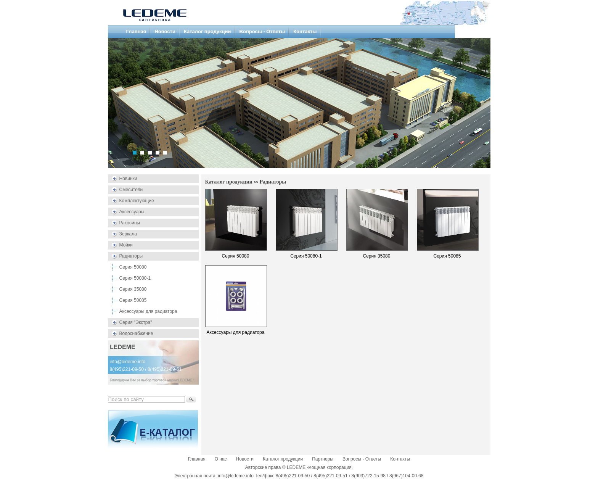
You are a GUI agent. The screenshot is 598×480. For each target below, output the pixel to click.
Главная (136, 31)
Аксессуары (132, 211)
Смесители (131, 189)
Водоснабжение (136, 333)
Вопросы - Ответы (262, 31)
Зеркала (128, 234)
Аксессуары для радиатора (148, 311)
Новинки (128, 178)
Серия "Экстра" (135, 322)
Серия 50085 (133, 300)
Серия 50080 (133, 267)
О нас (221, 459)
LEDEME (296, 467)
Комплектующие (136, 200)
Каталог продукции (207, 31)
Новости (164, 31)
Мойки (126, 245)
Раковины (129, 223)
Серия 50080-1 (135, 278)
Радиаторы (131, 256)
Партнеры (322, 459)
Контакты (305, 31)
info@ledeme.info (128, 361)
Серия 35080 (133, 289)
